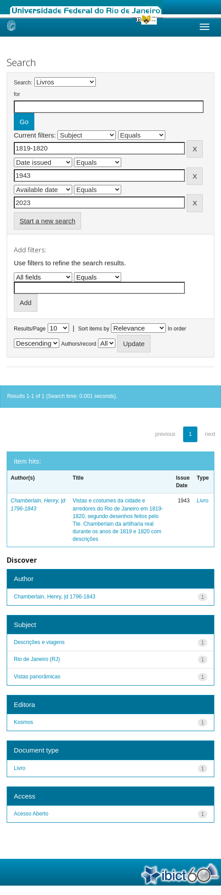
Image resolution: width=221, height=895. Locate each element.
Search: (23, 82)
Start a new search (47, 221)
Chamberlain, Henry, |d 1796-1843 (54, 597)
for (17, 94)
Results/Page (29, 329)
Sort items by (93, 329)
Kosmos (23, 722)
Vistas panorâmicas (37, 676)
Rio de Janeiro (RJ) (37, 659)
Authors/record (78, 344)
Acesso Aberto (31, 814)
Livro (203, 501)
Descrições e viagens (39, 642)
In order (177, 329)
